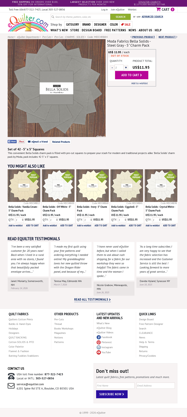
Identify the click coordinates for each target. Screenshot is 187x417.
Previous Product (143, 36)
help (158, 30)
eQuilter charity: (150, 1)
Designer (100, 24)
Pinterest (104, 342)
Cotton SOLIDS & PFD (21, 342)
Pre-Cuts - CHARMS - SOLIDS (69, 36)
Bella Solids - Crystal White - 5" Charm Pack (160, 208)
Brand (86, 24)
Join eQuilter (118, 9)
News (142, 337)
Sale (128, 24)
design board (92, 30)
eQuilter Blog (104, 327)
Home (11, 36)
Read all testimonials (92, 299)
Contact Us (16, 368)
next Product (168, 36)
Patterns (59, 342)
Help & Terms (146, 342)
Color (114, 24)
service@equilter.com (30, 384)
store (74, 30)
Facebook (104, 337)
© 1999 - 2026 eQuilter (92, 412)
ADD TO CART (32, 225)
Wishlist (132, 9)
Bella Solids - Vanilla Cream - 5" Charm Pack (23, 208)
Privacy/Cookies (147, 355)
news (132, 30)
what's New (59, 30)
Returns (143, 351)
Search (120, 17)
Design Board (146, 319)
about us (145, 30)
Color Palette (16, 346)
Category (72, 24)
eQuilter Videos (105, 332)
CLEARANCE (146, 332)
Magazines (60, 332)
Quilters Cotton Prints (21, 319)
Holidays (13, 328)
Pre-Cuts (46, 36)
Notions (58, 337)
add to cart (131, 75)
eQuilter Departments (28, 36)
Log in (104, 9)
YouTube (104, 352)
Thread (58, 324)
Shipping (143, 346)
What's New (103, 323)
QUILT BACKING (18, 337)
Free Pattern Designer (151, 324)
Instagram (105, 347)
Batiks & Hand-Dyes (20, 324)
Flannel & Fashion (19, 351)
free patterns (115, 30)
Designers (14, 332)
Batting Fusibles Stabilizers (24, 355)
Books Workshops (63, 328)
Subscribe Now (111, 394)
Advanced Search (152, 16)
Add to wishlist (139, 83)
